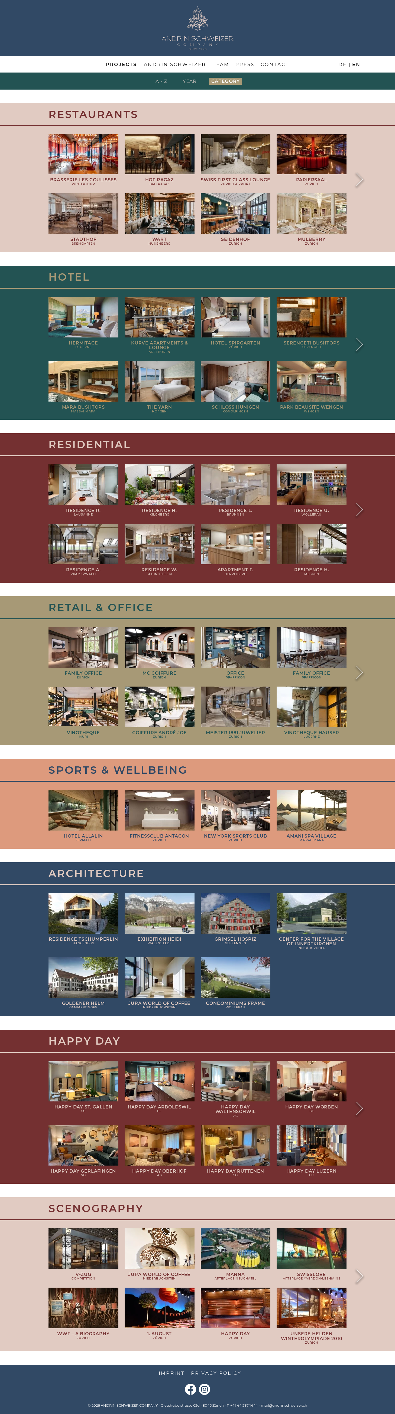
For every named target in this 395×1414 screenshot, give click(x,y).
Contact (275, 64)
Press (244, 64)
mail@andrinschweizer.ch (284, 1405)
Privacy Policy (216, 1373)
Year (190, 81)
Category (225, 81)
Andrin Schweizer (175, 64)
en (356, 64)
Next (360, 180)
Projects (121, 64)
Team (221, 64)
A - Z (161, 81)
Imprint (171, 1373)
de (342, 64)
